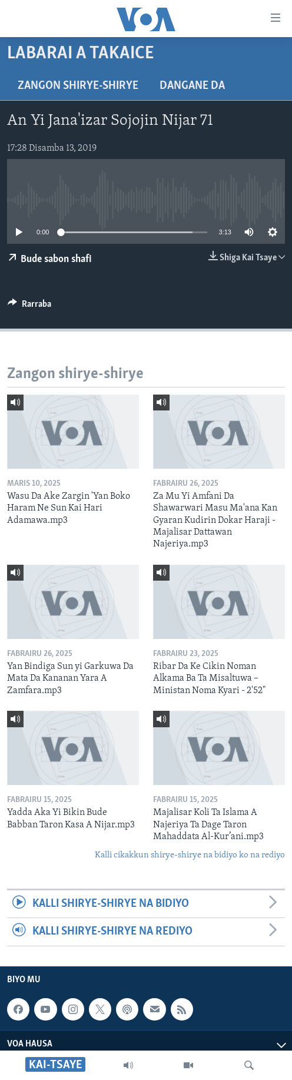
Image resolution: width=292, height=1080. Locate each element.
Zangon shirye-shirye (78, 86)
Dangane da (192, 86)
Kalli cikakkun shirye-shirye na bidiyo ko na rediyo (190, 855)
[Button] (29, 307)
